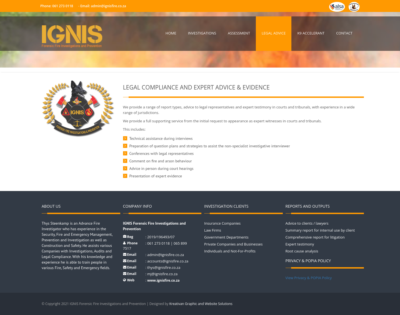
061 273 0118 (62, 6)
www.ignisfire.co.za (163, 280)
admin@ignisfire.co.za (108, 6)
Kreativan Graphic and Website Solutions (200, 303)
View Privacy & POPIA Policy (309, 277)
